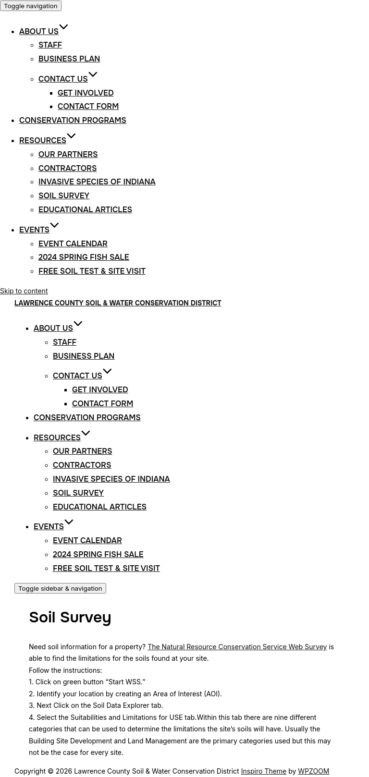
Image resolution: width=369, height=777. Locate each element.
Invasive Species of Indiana (97, 182)
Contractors (67, 168)
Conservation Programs (72, 120)
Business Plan (69, 59)
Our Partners (68, 154)
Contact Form (88, 106)
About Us (44, 31)
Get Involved (86, 93)
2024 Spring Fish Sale (83, 257)
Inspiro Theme (264, 771)
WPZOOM (313, 771)
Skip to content (24, 291)
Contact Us (68, 79)
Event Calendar (73, 244)
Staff (50, 45)
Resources (47, 140)
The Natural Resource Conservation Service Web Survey (237, 647)
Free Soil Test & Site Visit (92, 271)
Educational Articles (85, 210)
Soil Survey (63, 196)
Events (39, 230)
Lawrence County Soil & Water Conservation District (117, 303)
